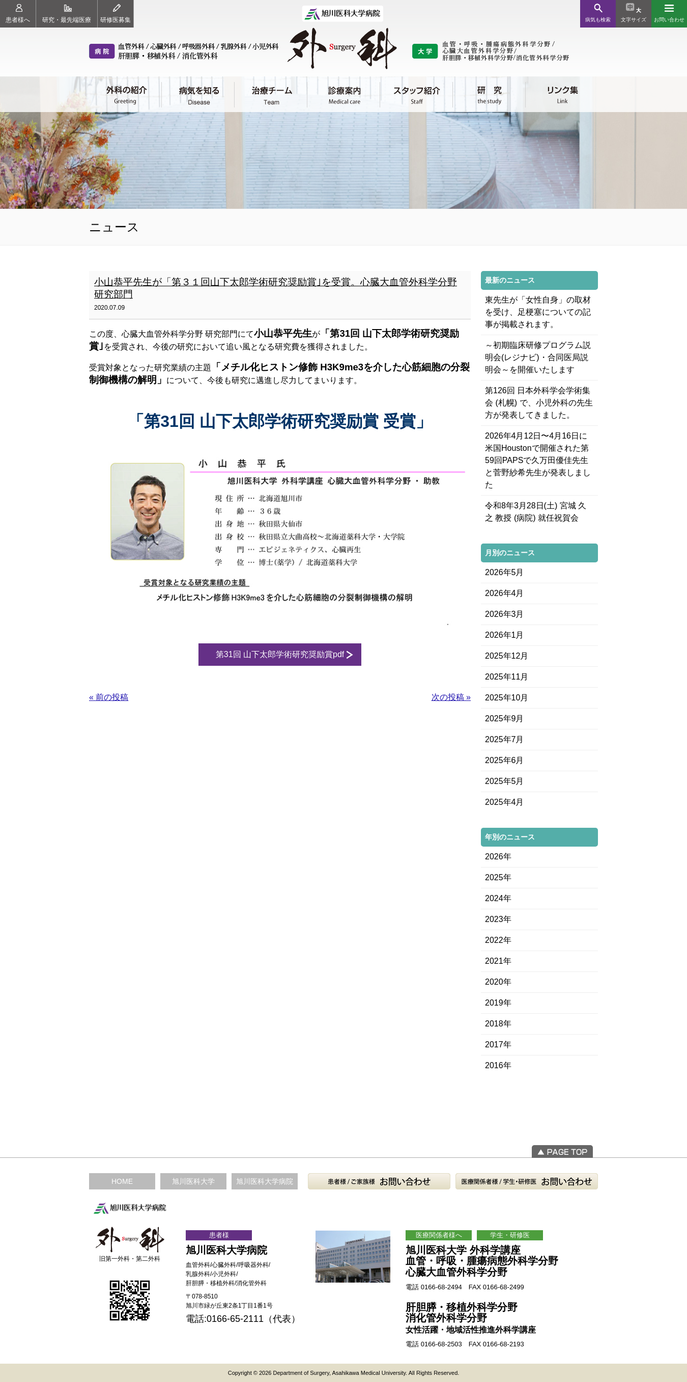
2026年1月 (504, 635)
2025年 (498, 877)
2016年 (498, 1065)
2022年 (498, 940)
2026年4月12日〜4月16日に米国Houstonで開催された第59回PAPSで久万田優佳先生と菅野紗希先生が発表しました (538, 460)
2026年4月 (504, 593)
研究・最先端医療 (66, 13)
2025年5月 (504, 781)
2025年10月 (506, 697)
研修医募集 (115, 13)
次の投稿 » (451, 697)
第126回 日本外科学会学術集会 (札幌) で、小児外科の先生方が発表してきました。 (539, 402)
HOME (122, 1181)
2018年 (498, 1023)
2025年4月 (504, 802)
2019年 (498, 1002)
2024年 (498, 898)
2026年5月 (504, 572)
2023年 (498, 919)
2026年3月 (504, 614)
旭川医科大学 (193, 1181)
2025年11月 (506, 676)
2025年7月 (504, 739)
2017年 (498, 1044)
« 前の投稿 (108, 697)
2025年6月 (504, 760)
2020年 (498, 982)
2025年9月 (504, 718)
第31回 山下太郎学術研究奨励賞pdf (280, 654)
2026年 (498, 856)
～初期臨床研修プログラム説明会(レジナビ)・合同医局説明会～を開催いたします (538, 357)
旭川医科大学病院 (264, 1181)
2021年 (498, 961)
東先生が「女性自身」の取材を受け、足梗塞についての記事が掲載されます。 (538, 312)
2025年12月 (506, 656)
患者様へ (18, 13)
